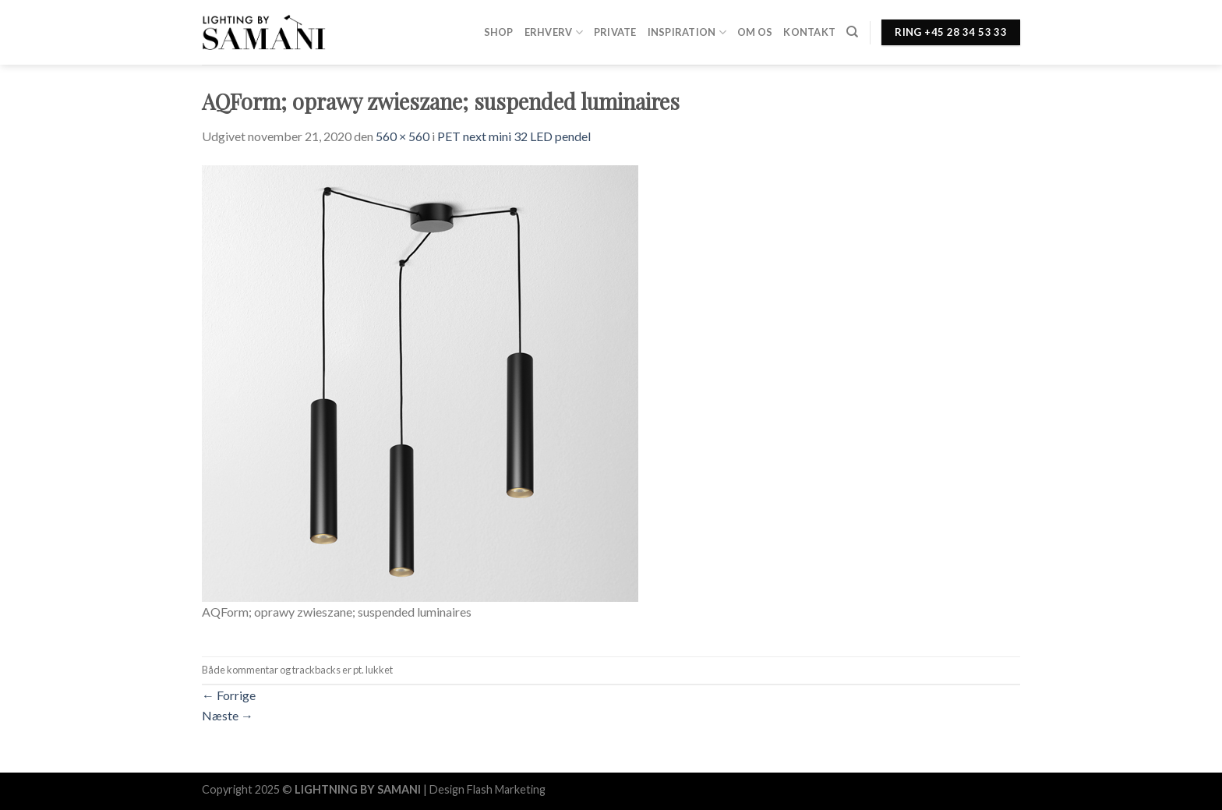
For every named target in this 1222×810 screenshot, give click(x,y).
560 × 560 (402, 136)
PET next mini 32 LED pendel (514, 136)
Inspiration (687, 32)
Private (615, 32)
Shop (499, 32)
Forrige (229, 695)
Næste (227, 715)
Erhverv (553, 32)
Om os (754, 32)
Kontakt (809, 32)
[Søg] (852, 32)
